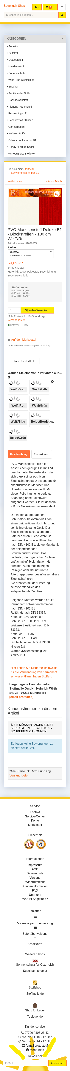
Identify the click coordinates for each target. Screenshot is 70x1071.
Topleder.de (35, 1016)
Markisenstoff (15, 66)
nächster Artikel (53, 181)
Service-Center (35, 816)
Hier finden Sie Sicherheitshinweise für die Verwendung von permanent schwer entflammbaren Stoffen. (34, 672)
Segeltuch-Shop (14, 5)
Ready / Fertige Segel (20, 146)
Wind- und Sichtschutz (20, 79)
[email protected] (21, 696)
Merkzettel (35, 824)
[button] (62, 7)
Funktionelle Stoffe (18, 93)
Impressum (35, 865)
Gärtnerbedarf (16, 126)
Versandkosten (16, 320)
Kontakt (35, 812)
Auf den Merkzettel (23, 339)
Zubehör (12, 86)
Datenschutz (35, 873)
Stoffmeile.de (35, 993)
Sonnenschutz (16, 73)
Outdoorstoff (15, 59)
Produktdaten (41, 454)
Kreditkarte (35, 944)
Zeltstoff (12, 53)
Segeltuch (13, 46)
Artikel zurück (15, 181)
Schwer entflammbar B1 (21, 140)
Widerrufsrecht (35, 882)
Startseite (29, 169)
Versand (35, 877)
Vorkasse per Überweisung (35, 923)
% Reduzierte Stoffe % (21, 153)
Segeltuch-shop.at (35, 970)
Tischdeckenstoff (17, 99)
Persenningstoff (17, 113)
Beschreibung (18, 454)
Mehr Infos (37, 1049)
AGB (35, 869)
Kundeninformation (34, 886)
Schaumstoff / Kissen (20, 120)
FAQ (35, 890)
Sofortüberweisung (35, 933)
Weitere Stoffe (16, 133)
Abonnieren (57, 1063)
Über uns (35, 894)
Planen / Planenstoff (19, 106)
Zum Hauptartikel (24, 361)
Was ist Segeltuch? (35, 898)
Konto (35, 820)
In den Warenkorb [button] (37, 310)
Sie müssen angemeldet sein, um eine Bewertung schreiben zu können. (32, 728)
